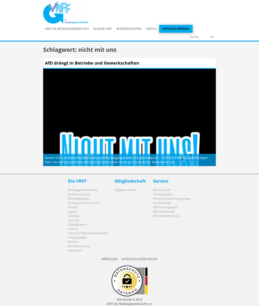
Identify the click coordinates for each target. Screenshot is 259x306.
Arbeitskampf (162, 203)
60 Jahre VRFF (102, 29)
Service (151, 29)
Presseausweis (163, 194)
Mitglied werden (176, 29)
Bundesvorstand (79, 194)
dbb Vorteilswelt (164, 212)
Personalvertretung (166, 216)
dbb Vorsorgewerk (165, 207)
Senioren (74, 216)
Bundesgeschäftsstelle (83, 190)
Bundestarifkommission (84, 203)
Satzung (73, 220)
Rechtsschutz (162, 190)
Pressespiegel (77, 237)
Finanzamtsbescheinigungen (172, 199)
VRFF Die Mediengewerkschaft (67, 29)
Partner (73, 242)
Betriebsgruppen (129, 29)
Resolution (75, 250)
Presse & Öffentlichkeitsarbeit (88, 233)
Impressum (109, 259)
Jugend (72, 212)
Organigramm (77, 224)
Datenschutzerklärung (140, 259)
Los (212, 36)
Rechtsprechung (79, 246)
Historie (73, 229)
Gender (73, 207)
